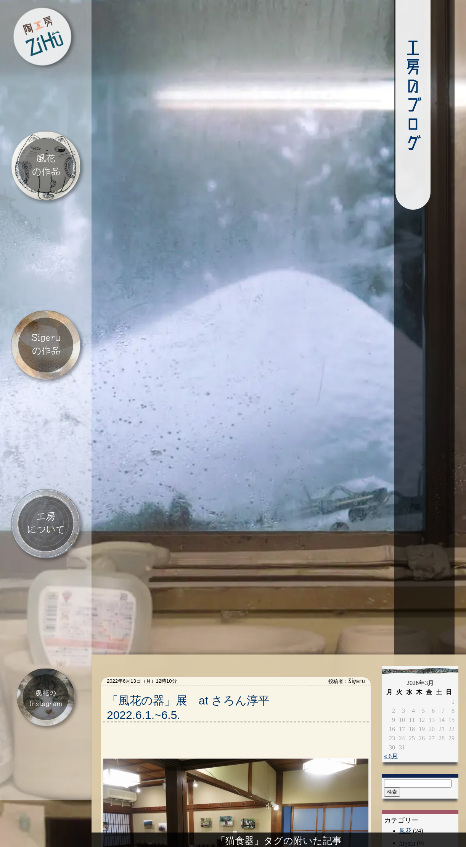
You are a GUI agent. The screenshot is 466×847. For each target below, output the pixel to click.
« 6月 (391, 702)
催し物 (408, 801)
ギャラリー (414, 813)
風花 (405, 776)
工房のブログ (373, 96)
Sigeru (407, 789)
